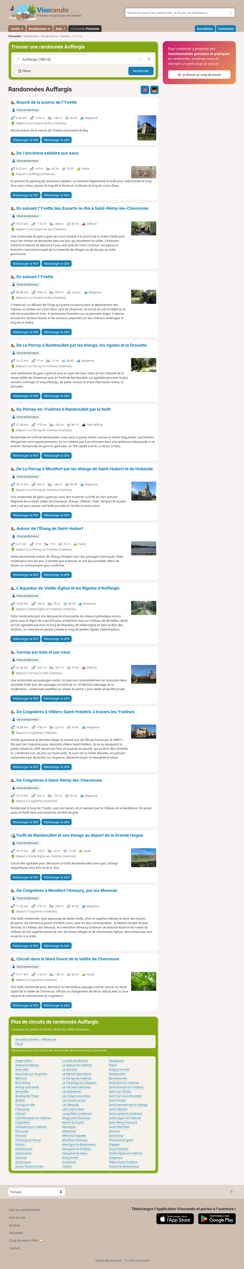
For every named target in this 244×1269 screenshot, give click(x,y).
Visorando (14, 36)
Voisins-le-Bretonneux (124, 1166)
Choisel (20, 1114)
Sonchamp (116, 1136)
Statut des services (108, 1260)
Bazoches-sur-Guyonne (31, 1074)
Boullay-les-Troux (27, 1096)
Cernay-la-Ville (25, 1105)
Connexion (226, 29)
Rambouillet (117, 1074)
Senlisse (114, 1131)
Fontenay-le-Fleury (28, 1140)
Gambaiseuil (23, 1149)
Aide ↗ (60, 29)
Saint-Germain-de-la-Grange (128, 1105)
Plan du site (17, 1217)
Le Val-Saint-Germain (76, 1087)
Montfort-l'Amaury (74, 1140)
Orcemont (69, 1162)
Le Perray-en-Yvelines (77, 1078)
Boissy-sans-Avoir (27, 1087)
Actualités (16, 1233)
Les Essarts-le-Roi (74, 1100)
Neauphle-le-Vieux (74, 1153)
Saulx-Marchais (119, 1127)
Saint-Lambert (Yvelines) (125, 1114)
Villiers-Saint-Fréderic (123, 1162)
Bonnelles (22, 1091)
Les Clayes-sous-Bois (76, 1096)
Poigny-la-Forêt (119, 1069)
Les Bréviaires (71, 1091)
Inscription (205, 29)
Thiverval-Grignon (121, 1140)
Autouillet (22, 1069)
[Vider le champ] (140, 59)
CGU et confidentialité (24, 1210)
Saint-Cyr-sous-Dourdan (125, 1096)
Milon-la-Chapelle (74, 1136)
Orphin (67, 1166)
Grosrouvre (23, 1162)
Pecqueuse (116, 1061)
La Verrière (69, 1069)
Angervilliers (23, 1061)
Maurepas (69, 1127)
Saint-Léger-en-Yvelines (125, 1118)
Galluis (20, 1144)
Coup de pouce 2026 (26, 1240)
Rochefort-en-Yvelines (124, 1083)
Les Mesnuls (70, 1105)
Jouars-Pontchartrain (29, 1166)
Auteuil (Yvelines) (27, 1065)
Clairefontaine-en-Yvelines (33, 1118)
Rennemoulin (118, 1078)
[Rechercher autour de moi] (149, 59)
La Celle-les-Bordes (75, 1061)
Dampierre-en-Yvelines (30, 1127)
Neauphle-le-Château (76, 1149)
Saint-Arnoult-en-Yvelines (126, 1087)
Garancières (23, 1153)
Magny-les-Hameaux (76, 1118)
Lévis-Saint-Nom (73, 1109)
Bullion (20, 1100)
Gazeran (21, 1158)
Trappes (114, 1144)
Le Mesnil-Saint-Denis (77, 1074)
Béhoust (21, 1078)
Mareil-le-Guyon (73, 1122)
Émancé (20, 1136)
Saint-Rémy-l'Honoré (123, 1122)
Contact (14, 1248)
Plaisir (113, 1065)
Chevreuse (22, 1109)
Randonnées (39, 29)
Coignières (22, 1122)
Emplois (14, 1225)
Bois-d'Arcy (22, 1083)
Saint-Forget (117, 1100)
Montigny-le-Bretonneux (79, 1144)
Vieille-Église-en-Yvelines (125, 1153)
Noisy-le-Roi (70, 1158)
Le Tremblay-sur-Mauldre (79, 1083)
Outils (17, 29)
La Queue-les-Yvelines (77, 1065)
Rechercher (141, 71)
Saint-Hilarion (118, 1109)
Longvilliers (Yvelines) (76, 1114)
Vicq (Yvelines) (118, 1149)
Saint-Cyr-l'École (120, 1091)
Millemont (69, 1131)
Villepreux (116, 1158)
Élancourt (21, 1131)
